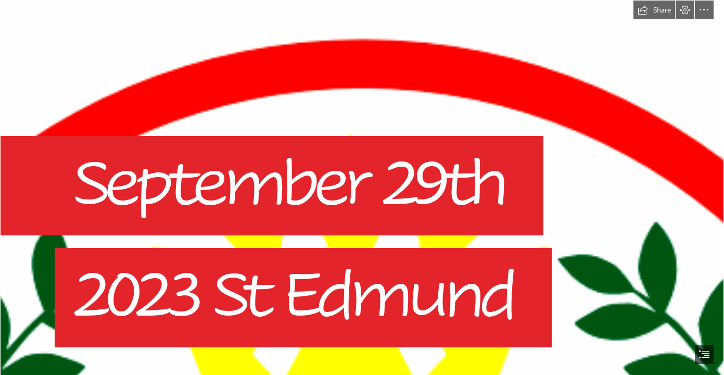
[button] (654, 10)
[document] (362, 187)
